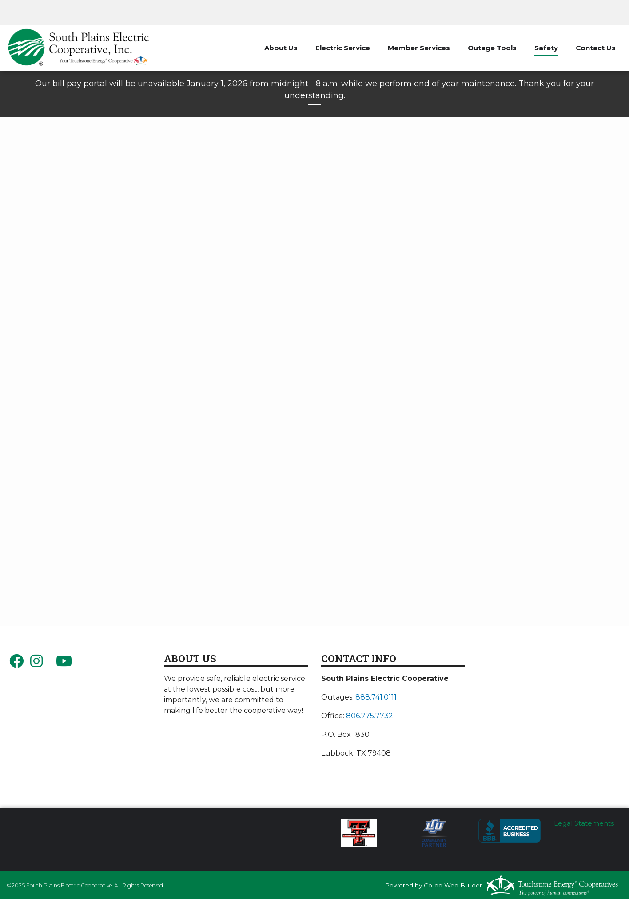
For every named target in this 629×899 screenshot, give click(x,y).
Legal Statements (584, 823)
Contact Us (596, 48)
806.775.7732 (369, 716)
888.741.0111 (376, 697)
